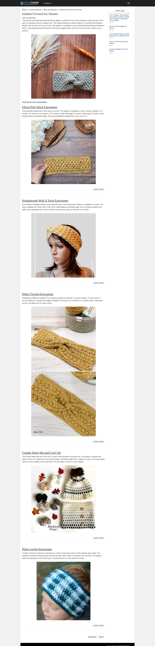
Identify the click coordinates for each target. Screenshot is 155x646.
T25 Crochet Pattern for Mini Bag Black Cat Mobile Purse (119, 35)
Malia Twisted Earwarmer (37, 292)
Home (24, 10)
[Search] (128, 3)
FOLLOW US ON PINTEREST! (118, 643)
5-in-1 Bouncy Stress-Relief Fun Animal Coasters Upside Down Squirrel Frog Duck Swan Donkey (119, 17)
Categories (47, 3)
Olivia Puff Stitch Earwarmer (39, 107)
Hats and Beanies (50, 10)
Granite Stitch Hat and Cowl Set (41, 450)
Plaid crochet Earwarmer (37, 546)
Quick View (98, 189)
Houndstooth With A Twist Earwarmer (45, 200)
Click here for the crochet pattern (34, 102)
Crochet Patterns (35, 10)
